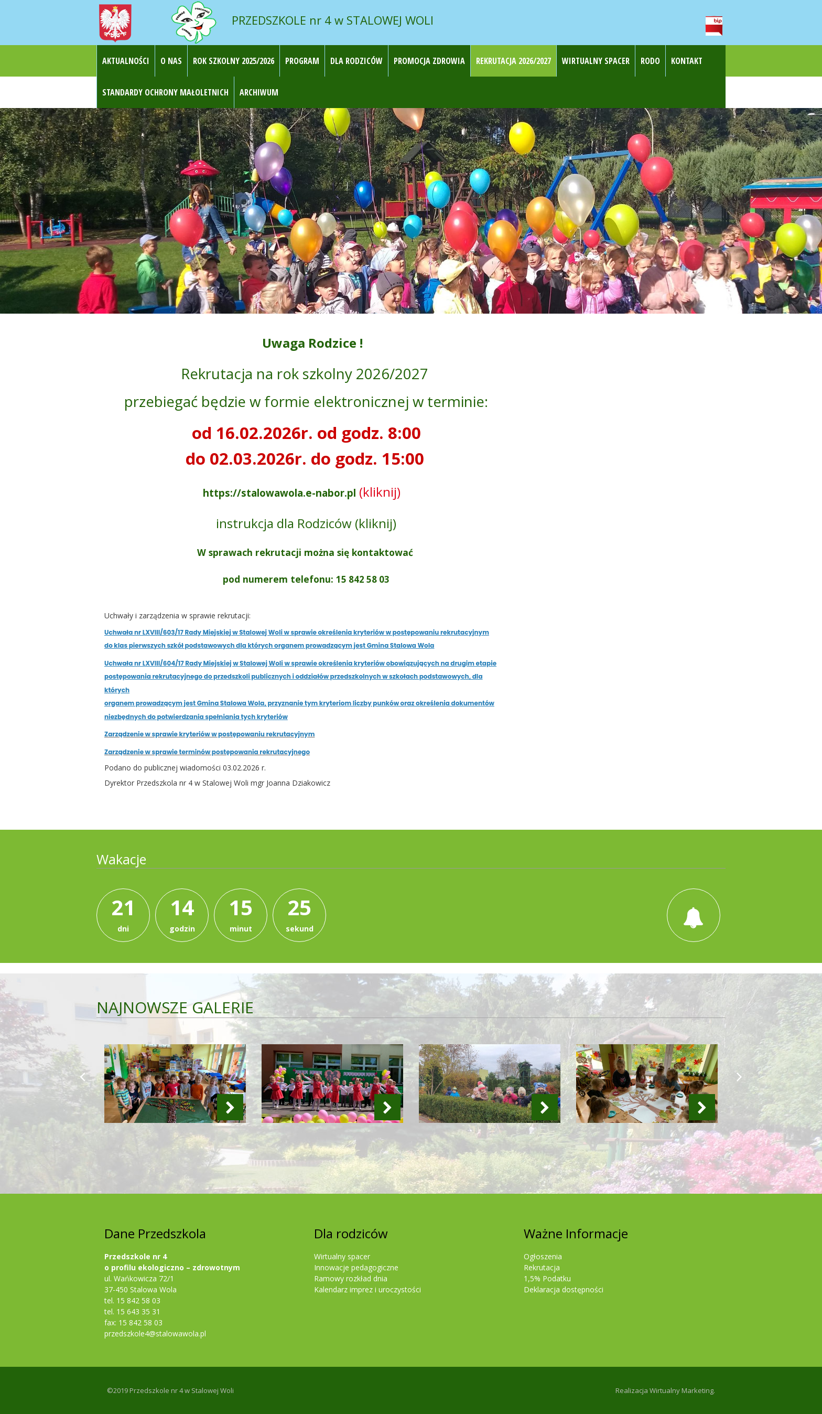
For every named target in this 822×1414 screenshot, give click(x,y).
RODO (650, 61)
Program (302, 61)
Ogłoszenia (543, 1256)
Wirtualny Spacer (596, 61)
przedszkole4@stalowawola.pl (155, 1333)
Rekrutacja (542, 1267)
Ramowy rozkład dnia (350, 1278)
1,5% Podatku (547, 1278)
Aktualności (125, 61)
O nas (171, 61)
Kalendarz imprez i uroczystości (367, 1289)
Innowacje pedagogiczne (356, 1267)
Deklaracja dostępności (563, 1289)
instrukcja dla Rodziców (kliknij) (306, 523)
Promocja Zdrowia (429, 61)
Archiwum (259, 92)
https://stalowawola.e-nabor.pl (279, 492)
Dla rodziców (356, 61)
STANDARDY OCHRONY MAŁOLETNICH (165, 92)
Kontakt (686, 61)
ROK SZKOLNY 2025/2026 (233, 61)
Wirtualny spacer (342, 1256)
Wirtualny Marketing (681, 1390)
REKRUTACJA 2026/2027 (513, 61)
